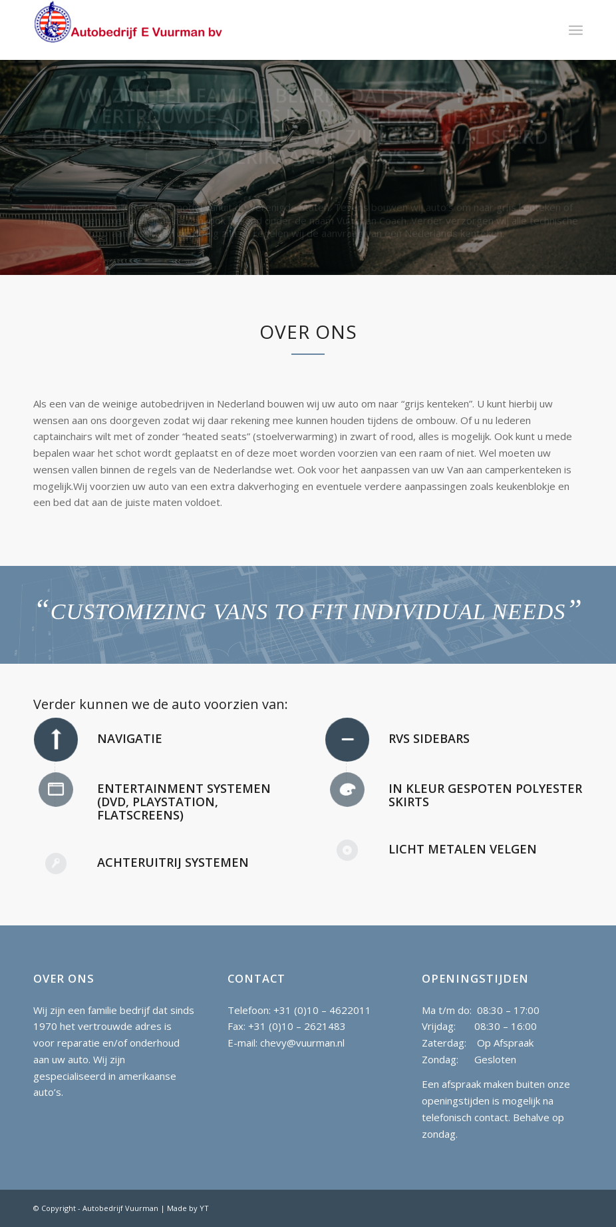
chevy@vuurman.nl (302, 1042)
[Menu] (576, 30)
